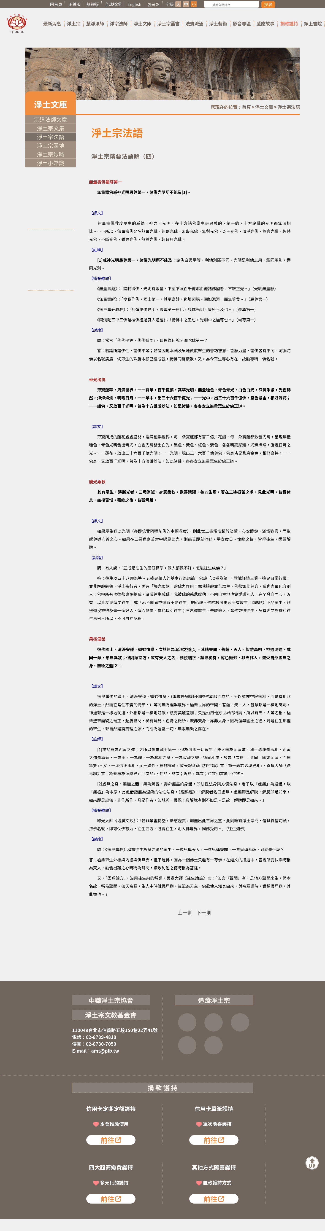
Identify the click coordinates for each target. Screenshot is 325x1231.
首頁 (246, 107)
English (134, 4)
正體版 (74, 4)
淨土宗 (73, 23)
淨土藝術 (218, 23)
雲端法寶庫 (187, 1045)
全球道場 (113, 4)
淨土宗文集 (50, 128)
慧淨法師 (95, 23)
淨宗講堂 (213, 1045)
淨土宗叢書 (168, 23)
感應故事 (265, 23)
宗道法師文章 (50, 119)
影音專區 (242, 23)
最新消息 (52, 23)
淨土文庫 (142, 23)
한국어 (153, 4)
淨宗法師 (119, 23)
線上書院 (313, 23)
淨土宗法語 (289, 107)
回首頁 (56, 4)
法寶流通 (194, 23)
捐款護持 (289, 23)
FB (187, 1022)
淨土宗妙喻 (50, 154)
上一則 (184, 912)
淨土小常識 (50, 163)
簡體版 (93, 4)
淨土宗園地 (50, 145)
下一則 (203, 912)
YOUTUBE (240, 1022)
